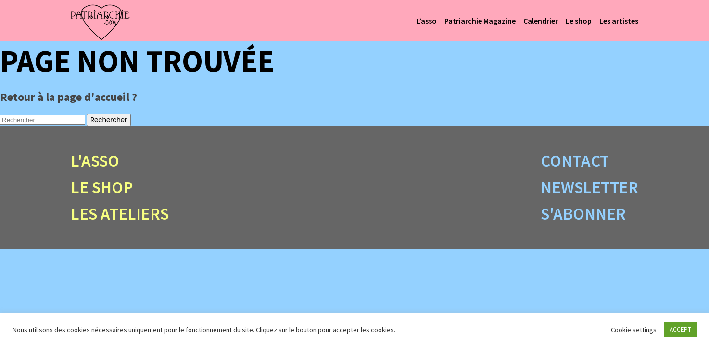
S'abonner (583, 213)
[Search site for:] (42, 120)
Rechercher (108, 119)
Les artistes (618, 20)
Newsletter (589, 187)
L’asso (427, 20)
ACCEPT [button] (680, 329)
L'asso (95, 161)
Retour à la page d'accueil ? (68, 96)
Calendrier (540, 20)
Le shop (579, 20)
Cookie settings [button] (634, 329)
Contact (575, 161)
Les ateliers (120, 213)
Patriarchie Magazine (480, 20)
